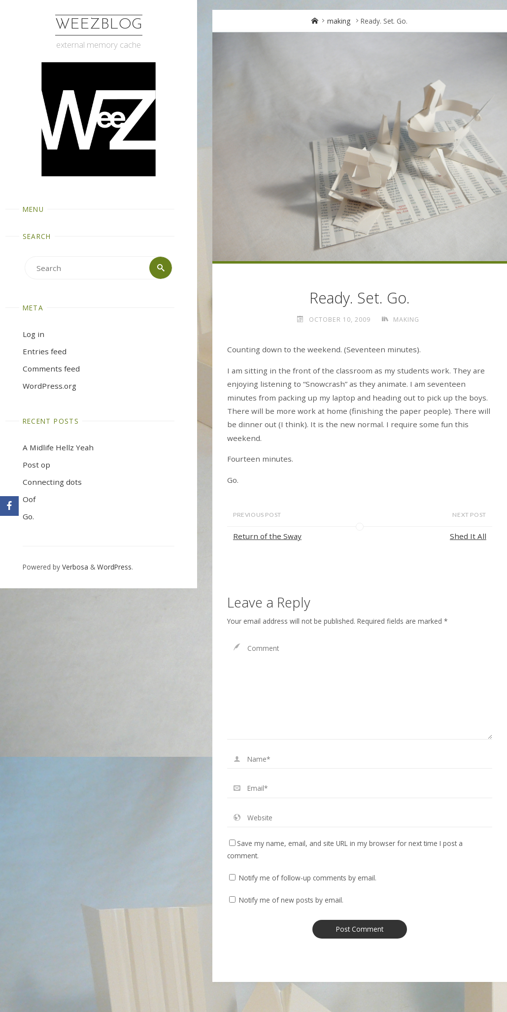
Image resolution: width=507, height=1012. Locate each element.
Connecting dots (52, 482)
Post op (36, 465)
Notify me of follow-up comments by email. (307, 877)
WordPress (114, 567)
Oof (29, 499)
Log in (33, 334)
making (338, 21)
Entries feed (45, 351)
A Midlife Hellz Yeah (58, 447)
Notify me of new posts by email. (291, 900)
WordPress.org (49, 386)
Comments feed (51, 368)
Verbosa (74, 567)
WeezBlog (98, 25)
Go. (28, 516)
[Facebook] (9, 506)
